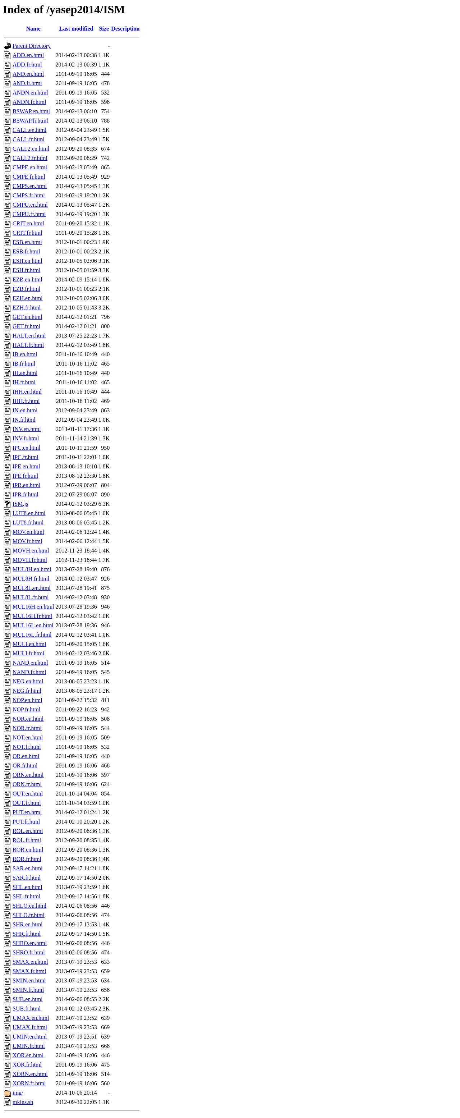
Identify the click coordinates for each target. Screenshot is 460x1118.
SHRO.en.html (30, 943)
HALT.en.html (29, 336)
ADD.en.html (28, 55)
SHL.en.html (27, 887)
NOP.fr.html (26, 709)
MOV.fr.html (27, 541)
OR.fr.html (25, 765)
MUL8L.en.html (32, 588)
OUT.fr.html (27, 803)
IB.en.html (25, 354)
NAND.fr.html (29, 672)
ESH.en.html (27, 261)
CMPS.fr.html (29, 195)
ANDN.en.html (30, 93)
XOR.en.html (28, 1055)
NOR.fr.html (27, 728)
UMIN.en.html (30, 1037)
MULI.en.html (29, 644)
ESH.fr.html (26, 270)
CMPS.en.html (30, 186)
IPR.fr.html (25, 494)
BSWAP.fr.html (30, 121)
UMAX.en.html (31, 1018)
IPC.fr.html (25, 457)
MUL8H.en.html (32, 569)
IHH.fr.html (26, 401)
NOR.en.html (28, 719)
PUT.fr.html (26, 822)
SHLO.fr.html (29, 915)
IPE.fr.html (25, 476)
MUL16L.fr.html (32, 635)
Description (125, 29)
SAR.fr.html (27, 878)
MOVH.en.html (31, 550)
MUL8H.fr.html (31, 579)
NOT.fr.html (27, 747)
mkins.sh (23, 1102)
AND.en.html (28, 74)
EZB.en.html (27, 279)
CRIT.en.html (28, 223)
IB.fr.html (24, 364)
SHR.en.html (28, 924)
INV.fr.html (26, 438)
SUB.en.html (28, 999)
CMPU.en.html (30, 205)
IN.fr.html (24, 420)
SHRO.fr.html (29, 952)
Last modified (76, 29)
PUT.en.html (27, 812)
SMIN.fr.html (28, 990)
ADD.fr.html (27, 64)
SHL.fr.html (26, 896)
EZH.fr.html (27, 307)
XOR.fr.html (27, 1065)
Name (33, 29)
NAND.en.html (30, 663)
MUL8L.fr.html (31, 597)
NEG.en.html (28, 681)
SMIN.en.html (29, 980)
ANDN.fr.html (29, 102)
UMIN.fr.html (29, 1046)
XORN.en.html (30, 1074)
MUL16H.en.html (33, 607)
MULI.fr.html (28, 653)
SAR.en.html (28, 868)
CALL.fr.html (29, 139)
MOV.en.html (28, 532)
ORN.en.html (28, 775)
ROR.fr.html (27, 859)
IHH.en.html (27, 392)
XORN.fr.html (29, 1083)
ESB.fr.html (26, 251)
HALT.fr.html (28, 345)
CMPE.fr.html (29, 177)
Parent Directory (32, 46)
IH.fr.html (24, 382)
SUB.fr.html (27, 1008)
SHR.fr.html (27, 934)
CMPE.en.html (30, 167)
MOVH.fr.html (30, 560)
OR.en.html (26, 756)
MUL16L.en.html (33, 625)
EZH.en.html (28, 298)
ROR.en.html (28, 850)
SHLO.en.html (29, 906)
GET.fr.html (26, 326)
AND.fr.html (27, 83)
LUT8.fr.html (28, 522)
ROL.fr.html (27, 840)
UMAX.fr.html (30, 1027)
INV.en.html (27, 429)
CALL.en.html (29, 130)
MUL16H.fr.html (32, 616)
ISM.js (20, 504)
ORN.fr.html (27, 784)
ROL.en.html (28, 831)
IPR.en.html (26, 485)
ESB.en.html (27, 242)
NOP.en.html (27, 700)
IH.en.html (25, 373)
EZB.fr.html (26, 289)
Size (104, 29)
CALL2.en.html (31, 149)
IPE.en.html (26, 466)
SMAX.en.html (30, 962)
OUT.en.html (28, 794)
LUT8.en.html (29, 513)
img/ (18, 1093)
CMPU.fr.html (29, 214)
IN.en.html (25, 410)
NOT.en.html (28, 737)
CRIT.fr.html (27, 233)
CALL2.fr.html (30, 158)
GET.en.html (27, 317)
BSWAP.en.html (31, 111)
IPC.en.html (26, 448)
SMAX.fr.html (29, 971)
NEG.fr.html (27, 691)
